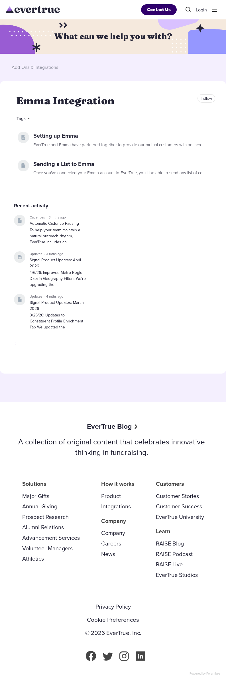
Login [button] (201, 10)
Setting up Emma (55, 135)
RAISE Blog (170, 543)
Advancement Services (51, 537)
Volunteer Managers (47, 548)
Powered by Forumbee (205, 674)
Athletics (33, 558)
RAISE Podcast (174, 554)
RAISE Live (169, 564)
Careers (111, 543)
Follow (206, 98)
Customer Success (179, 506)
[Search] (188, 10)
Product (111, 496)
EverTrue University (180, 517)
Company (113, 533)
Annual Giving (39, 506)
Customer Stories (177, 496)
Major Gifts (35, 496)
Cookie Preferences (113, 619)
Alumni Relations (43, 527)
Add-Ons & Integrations (35, 67)
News (108, 554)
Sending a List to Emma (63, 164)
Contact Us (159, 9)
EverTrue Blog (109, 426)
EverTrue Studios (177, 575)
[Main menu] (214, 10)
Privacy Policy (113, 606)
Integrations (116, 506)
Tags (21, 118)
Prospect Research (45, 517)
